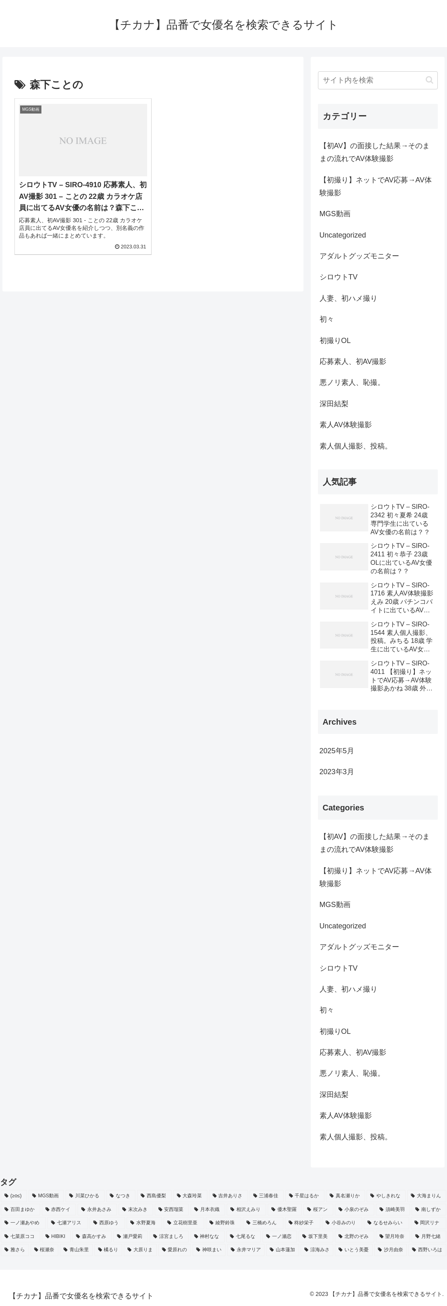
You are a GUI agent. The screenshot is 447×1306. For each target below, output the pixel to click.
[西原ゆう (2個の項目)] (107, 1223)
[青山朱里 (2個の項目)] (76, 1250)
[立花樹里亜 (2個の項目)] (184, 1223)
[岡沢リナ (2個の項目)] (428, 1223)
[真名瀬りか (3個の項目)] (345, 1196)
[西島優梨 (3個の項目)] (154, 1196)
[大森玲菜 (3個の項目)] (190, 1196)
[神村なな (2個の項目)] (208, 1237)
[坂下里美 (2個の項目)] (316, 1237)
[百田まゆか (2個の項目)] (20, 1210)
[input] (378, 80)
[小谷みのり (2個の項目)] (342, 1223)
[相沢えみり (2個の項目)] (246, 1210)
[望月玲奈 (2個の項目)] (393, 1237)
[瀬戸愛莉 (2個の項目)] (130, 1237)
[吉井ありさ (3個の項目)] (228, 1196)
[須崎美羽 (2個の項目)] (393, 1210)
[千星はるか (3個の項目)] (304, 1196)
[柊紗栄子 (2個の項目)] (302, 1223)
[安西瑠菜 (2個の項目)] (172, 1210)
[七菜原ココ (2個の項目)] (20, 1237)
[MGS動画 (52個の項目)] (46, 1196)
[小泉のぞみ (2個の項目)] (354, 1210)
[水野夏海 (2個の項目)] (144, 1223)
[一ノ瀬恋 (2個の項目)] (279, 1237)
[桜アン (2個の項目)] (318, 1210)
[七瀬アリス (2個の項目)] (67, 1223)
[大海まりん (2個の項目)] (426, 1196)
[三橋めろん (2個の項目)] (263, 1223)
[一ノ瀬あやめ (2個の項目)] (23, 1223)
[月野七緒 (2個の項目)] (429, 1237)
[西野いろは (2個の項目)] (427, 1250)
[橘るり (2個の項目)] (108, 1250)
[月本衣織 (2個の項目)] (208, 1210)
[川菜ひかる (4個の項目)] (85, 1196)
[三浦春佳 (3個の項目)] (267, 1196)
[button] (429, 80)
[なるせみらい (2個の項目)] (386, 1223)
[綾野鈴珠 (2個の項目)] (223, 1223)
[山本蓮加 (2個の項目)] (282, 1250)
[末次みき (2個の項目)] (136, 1210)
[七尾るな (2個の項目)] (243, 1237)
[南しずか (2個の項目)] (429, 1210)
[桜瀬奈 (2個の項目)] (45, 1250)
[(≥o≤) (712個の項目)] (14, 1196)
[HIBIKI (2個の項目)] (56, 1237)
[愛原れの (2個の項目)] (174, 1250)
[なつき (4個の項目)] (120, 1196)
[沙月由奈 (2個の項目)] (390, 1250)
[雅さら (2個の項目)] (15, 1250)
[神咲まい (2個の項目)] (209, 1250)
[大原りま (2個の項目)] (140, 1250)
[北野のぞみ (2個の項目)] (354, 1237)
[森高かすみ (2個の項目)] (92, 1237)
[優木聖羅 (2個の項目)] (285, 1210)
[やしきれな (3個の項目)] (386, 1196)
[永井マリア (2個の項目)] (246, 1250)
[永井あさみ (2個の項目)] (97, 1210)
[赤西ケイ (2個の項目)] (59, 1210)
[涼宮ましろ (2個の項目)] (169, 1237)
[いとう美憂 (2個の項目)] (354, 1250)
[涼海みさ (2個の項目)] (317, 1250)
